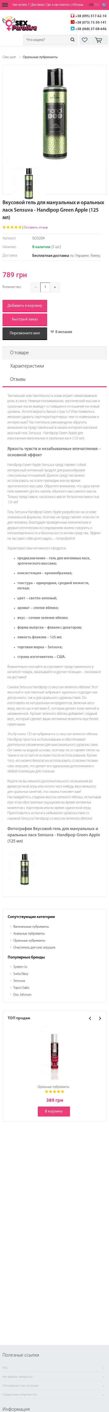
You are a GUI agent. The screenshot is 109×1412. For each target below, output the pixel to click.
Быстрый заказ (25, 319)
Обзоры (77, 4)
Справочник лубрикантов (19, 1394)
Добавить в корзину (24, 306)
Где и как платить (58, 4)
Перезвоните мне (25, 333)
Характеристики (27, 366)
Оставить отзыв (36, 227)
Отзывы (18, 379)
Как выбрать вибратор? (17, 1376)
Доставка (37, 4)
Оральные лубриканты (40, 57)
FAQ (4, 1368)
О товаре (19, 352)
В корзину (54, 1111)
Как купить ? (20, 4)
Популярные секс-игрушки (20, 1385)
